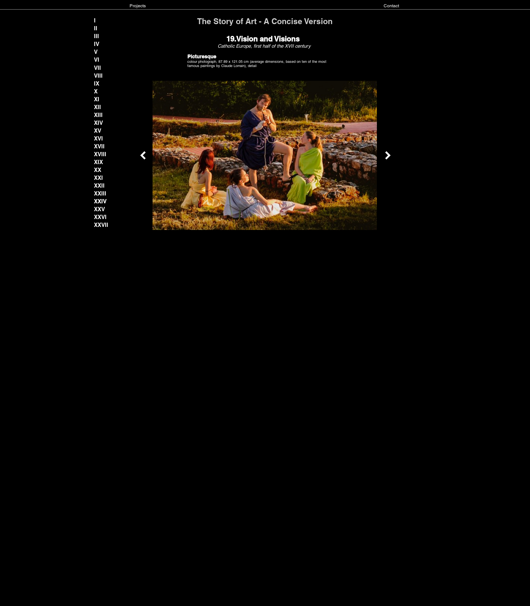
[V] (98, 52)
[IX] (98, 83)
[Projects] (138, 6)
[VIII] (98, 76)
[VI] (98, 60)
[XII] (98, 107)
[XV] (98, 131)
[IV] (98, 44)
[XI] (98, 99)
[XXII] (99, 186)
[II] (98, 28)
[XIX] (98, 162)
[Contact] (391, 6)
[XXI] (98, 178)
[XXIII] (100, 193)
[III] (98, 36)
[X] (98, 91)
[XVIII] (100, 154)
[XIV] (98, 123)
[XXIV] (100, 201)
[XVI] (98, 138)
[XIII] (98, 115)
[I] (98, 20)
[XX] (98, 170)
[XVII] (99, 146)
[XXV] (99, 209)
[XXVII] (101, 225)
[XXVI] (100, 217)
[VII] (97, 68)
